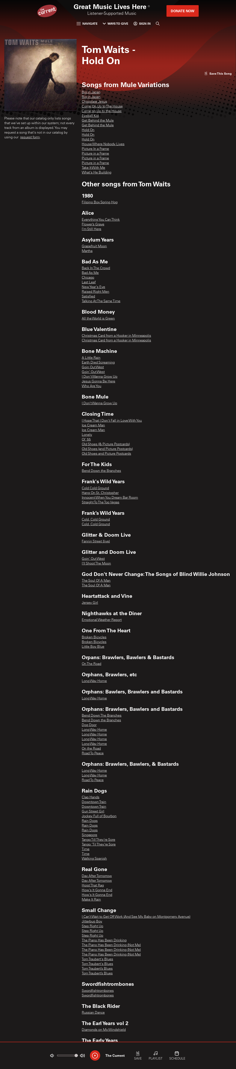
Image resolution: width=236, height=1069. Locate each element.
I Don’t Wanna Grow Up (99, 403)
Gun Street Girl (93, 811)
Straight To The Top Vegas (100, 502)
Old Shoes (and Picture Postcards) (107, 449)
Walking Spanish (94, 859)
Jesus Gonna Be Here (98, 381)
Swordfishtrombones (98, 991)
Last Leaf (89, 282)
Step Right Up (92, 926)
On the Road (91, 748)
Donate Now (182, 11)
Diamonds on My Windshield (104, 1030)
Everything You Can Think (101, 220)
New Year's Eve (93, 287)
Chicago (88, 277)
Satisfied (88, 296)
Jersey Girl (90, 603)
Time (85, 849)
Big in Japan (91, 92)
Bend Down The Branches (101, 715)
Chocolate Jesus (94, 102)
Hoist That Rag (93, 885)
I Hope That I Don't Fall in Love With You (112, 421)
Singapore (89, 835)
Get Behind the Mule (98, 120)
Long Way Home (94, 681)
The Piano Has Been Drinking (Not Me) (111, 945)
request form (30, 137)
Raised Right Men (95, 292)
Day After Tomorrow (97, 876)
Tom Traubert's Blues (97, 959)
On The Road (91, 664)
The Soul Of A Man (96, 581)
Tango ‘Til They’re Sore (99, 844)
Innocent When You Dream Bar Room (110, 498)
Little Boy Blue (93, 647)
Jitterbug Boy (92, 921)
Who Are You (91, 386)
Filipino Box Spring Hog (100, 202)
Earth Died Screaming (98, 362)
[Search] (157, 23)
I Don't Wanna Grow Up (99, 377)
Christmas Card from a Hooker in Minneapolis (116, 336)
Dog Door (89, 725)
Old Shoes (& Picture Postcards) (106, 444)
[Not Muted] (52, 1056)
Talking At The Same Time (101, 301)
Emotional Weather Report (102, 620)
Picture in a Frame (95, 154)
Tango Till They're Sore (98, 840)
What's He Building (96, 172)
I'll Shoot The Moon (96, 563)
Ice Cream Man (93, 425)
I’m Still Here (91, 229)
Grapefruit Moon (94, 246)
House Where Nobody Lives (103, 144)
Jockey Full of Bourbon (99, 816)
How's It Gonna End (97, 890)
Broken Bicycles (94, 637)
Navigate (87, 23)
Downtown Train (94, 802)
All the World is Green (98, 318)
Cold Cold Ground (95, 488)
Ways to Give (115, 23)
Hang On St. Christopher (100, 493)
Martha (87, 251)
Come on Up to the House (102, 111)
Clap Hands (90, 797)
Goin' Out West (93, 372)
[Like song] (218, 73)
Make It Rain (91, 899)
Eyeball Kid (90, 116)
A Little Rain (91, 358)
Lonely (87, 435)
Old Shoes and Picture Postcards (106, 454)
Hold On (88, 130)
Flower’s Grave (93, 224)
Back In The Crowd (96, 268)
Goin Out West (93, 367)
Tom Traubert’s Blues (97, 969)
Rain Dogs (90, 821)
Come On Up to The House (102, 106)
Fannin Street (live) (96, 541)
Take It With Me (93, 168)
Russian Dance (93, 1013)
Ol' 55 (86, 439)
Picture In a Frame (95, 149)
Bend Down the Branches (101, 471)
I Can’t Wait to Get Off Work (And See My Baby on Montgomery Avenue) (136, 917)
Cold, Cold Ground (96, 519)
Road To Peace (93, 753)
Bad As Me (90, 273)
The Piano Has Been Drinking (104, 940)
